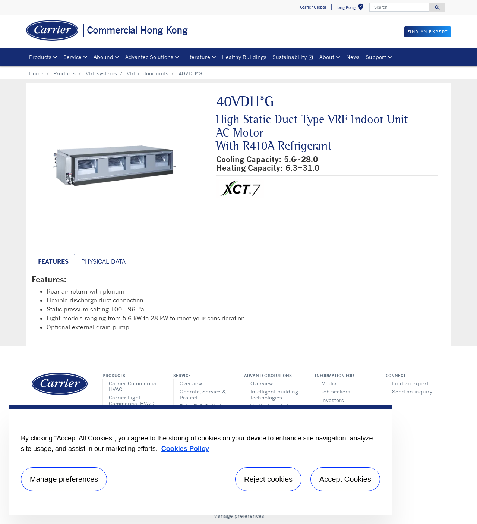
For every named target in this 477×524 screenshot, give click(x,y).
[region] (200, 460)
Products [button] (40, 57)
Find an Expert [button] (427, 31)
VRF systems (101, 73)
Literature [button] (197, 57)
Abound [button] (103, 57)
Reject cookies (268, 479)
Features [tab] (53, 261)
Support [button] (376, 57)
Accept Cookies (345, 479)
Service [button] (72, 57)
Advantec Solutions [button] (149, 57)
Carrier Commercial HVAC (133, 386)
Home (36, 73)
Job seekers (335, 391)
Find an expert (410, 383)
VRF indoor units (147, 73)
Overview (191, 383)
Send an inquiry (412, 391)
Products (64, 73)
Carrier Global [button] (313, 7)
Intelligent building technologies (274, 394)
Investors (332, 400)
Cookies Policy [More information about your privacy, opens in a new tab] (185, 448)
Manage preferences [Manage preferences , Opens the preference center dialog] (64, 479)
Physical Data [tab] (103, 261)
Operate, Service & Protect (203, 394)
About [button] (326, 57)
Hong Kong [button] (350, 8)
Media (329, 383)
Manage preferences (238, 515)
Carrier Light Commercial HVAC (131, 400)
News (353, 57)
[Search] (399, 7)
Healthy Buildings (244, 57)
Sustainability (294, 58)
